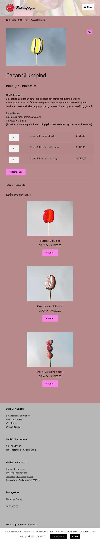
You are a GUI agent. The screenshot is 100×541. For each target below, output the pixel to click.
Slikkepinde (23, 20)
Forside (12, 20)
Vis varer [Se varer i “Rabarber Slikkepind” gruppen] (50, 252)
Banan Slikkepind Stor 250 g (43, 158)
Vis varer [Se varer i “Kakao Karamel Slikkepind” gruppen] (50, 318)
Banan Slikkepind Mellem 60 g (44, 147)
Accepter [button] (75, 536)
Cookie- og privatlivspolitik (19, 476)
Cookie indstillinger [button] (58, 536)
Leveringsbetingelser (16, 472)
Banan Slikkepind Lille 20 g (43, 135)
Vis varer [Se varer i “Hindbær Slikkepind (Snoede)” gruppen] (50, 383)
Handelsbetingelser (16, 468)
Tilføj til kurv (15, 171)
